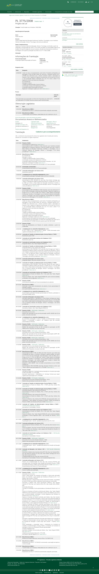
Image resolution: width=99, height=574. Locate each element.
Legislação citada (35, 121)
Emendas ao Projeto (20, 124)
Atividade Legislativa (37, 11)
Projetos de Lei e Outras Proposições (32, 15)
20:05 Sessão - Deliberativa (38, 331)
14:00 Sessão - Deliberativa (38, 310)
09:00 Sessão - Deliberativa (38, 337)
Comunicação (48, 11)
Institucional (18, 11)
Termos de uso (47, 572)
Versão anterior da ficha (46, 18)
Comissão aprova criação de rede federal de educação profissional (71, 34)
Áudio (65, 53)
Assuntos (9, 11)
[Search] (84, 12)
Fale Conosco (81, 2)
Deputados (26, 11)
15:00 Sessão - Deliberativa (38, 344)
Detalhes (69, 53)
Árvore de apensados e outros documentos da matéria (28, 117)
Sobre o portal (38, 572)
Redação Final (34, 127)
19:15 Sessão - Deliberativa (38, 378)
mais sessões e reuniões (77, 69)
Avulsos (17, 121)
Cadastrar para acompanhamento (36, 18)
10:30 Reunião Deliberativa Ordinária (31, 405)
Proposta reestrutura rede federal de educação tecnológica (72, 39)
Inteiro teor (38, 21)
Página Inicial (11, 15)
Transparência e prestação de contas (63, 11)
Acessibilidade (73, 2)
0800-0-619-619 (70, 562)
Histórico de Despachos (21, 129)
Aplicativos (55, 572)
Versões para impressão (55, 18)
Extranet (62, 572)
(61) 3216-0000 (76, 563)
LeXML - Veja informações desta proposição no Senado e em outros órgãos (72, 75)
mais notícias (79, 44)
